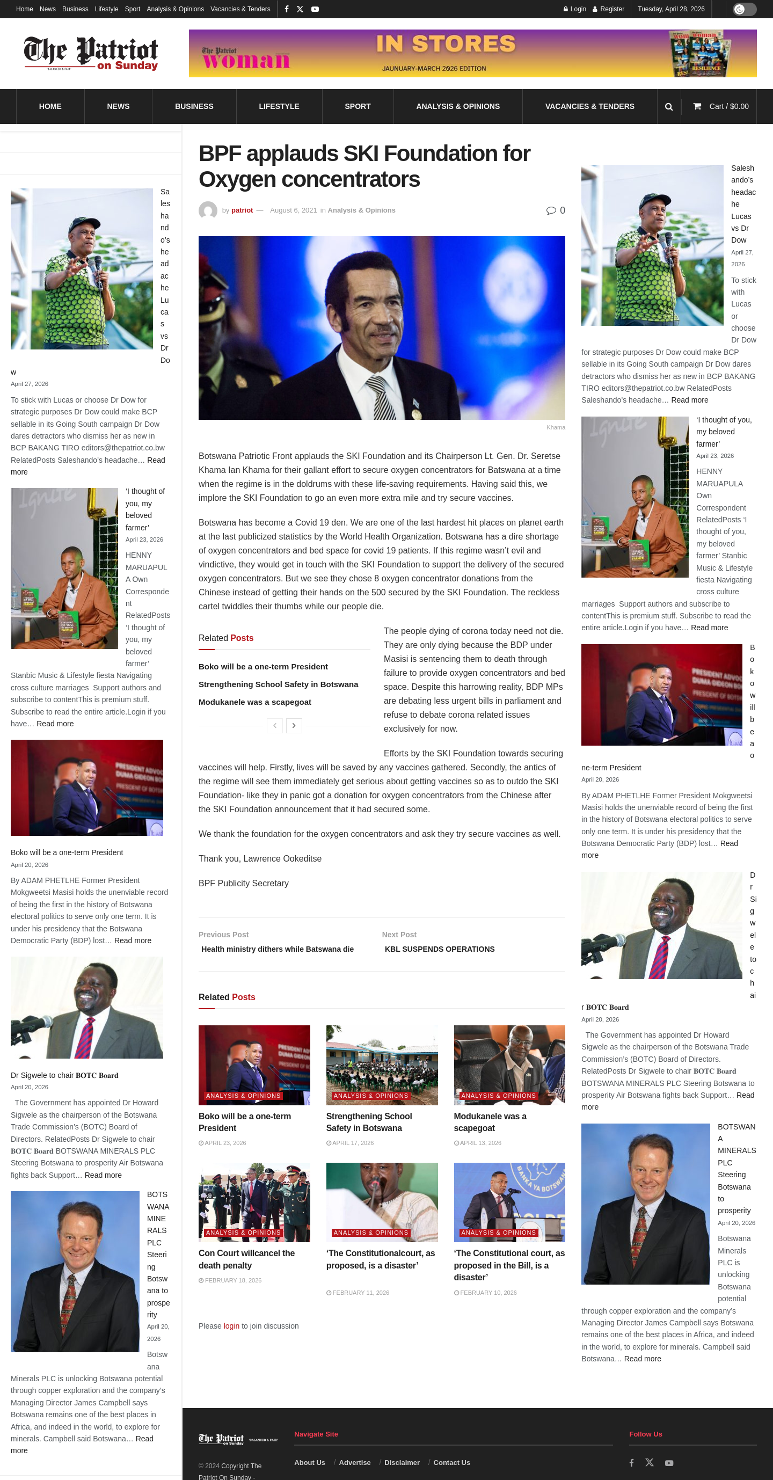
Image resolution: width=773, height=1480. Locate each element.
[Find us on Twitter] (650, 1462)
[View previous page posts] (275, 725)
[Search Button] (669, 106)
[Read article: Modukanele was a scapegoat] (510, 1081)
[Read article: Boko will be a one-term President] (254, 1081)
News (48, 9)
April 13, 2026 (478, 1158)
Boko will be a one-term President (67, 852)
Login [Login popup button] (575, 9)
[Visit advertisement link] (473, 53)
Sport (133, 9)
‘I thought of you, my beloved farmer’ (724, 431)
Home (24, 9)
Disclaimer (402, 1463)
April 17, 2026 (350, 1158)
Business (75, 9)
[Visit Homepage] (91, 54)
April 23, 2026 (222, 1158)
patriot (242, 210)
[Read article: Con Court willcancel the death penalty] (254, 1218)
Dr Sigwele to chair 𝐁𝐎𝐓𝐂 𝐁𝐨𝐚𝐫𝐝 (65, 1075)
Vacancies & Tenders (240, 9)
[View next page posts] (294, 725)
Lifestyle (107, 9)
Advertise (355, 1463)
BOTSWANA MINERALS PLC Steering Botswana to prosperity (158, 1254)
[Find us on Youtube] (670, 1463)
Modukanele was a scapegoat (255, 701)
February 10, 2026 (485, 1307)
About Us (309, 1463)
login (232, 1341)
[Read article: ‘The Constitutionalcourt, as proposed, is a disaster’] (382, 1218)
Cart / (729, 106)
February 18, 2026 (230, 1296)
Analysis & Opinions (175, 9)
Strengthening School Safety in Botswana (279, 684)
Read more (55, 723)
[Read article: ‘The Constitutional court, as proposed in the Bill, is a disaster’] (510, 1218)
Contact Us (452, 1463)
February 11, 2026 (357, 1307)
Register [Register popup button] (608, 9)
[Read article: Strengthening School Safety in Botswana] (382, 1081)
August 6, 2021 (293, 210)
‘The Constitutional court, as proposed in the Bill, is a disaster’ (509, 1280)
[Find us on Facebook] (632, 1463)
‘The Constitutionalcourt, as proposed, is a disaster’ (380, 1280)
